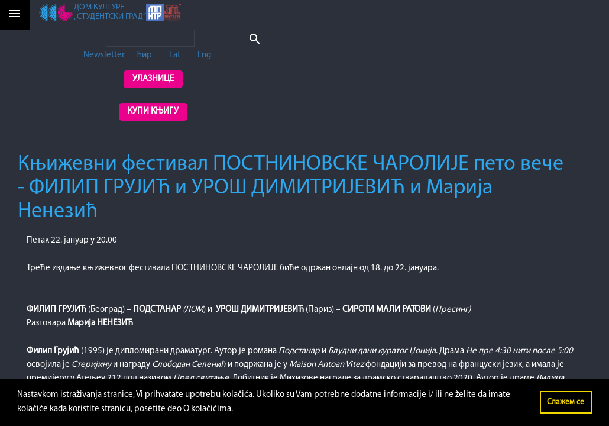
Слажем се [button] (565, 402)
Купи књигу (153, 111)
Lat (174, 55)
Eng (204, 55)
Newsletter (104, 55)
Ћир (144, 55)
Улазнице (153, 79)
